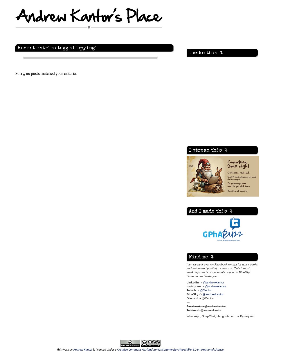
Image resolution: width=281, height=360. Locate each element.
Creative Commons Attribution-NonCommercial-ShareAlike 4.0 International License (170, 349)
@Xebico (206, 290)
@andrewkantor (213, 282)
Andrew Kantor (82, 349)
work (65, 349)
